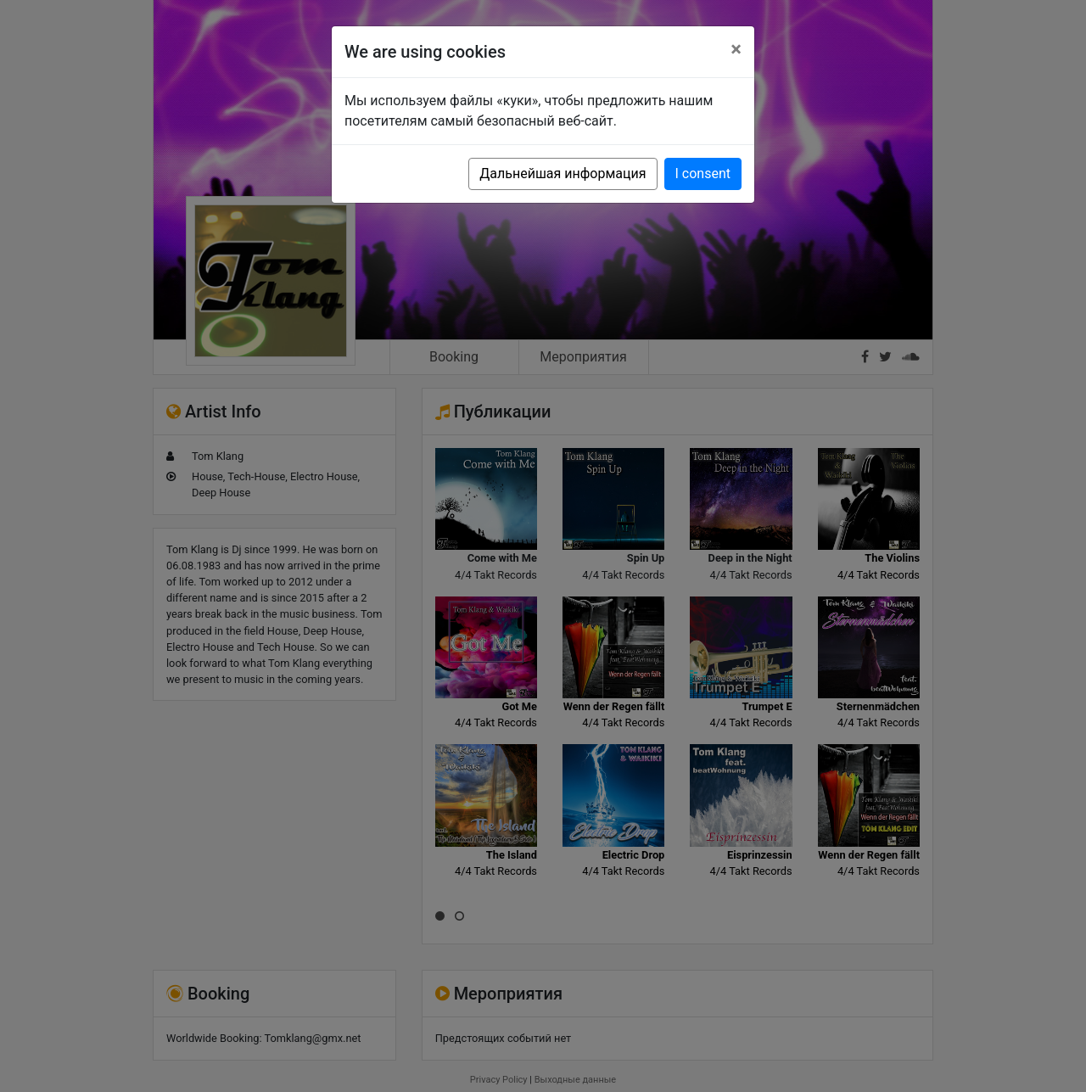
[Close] (736, 49)
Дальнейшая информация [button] (562, 173)
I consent (703, 173)
